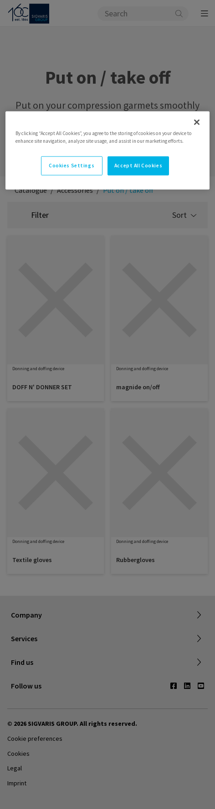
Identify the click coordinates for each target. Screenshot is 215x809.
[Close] (197, 122)
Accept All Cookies (138, 165)
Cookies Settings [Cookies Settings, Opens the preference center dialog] (71, 165)
